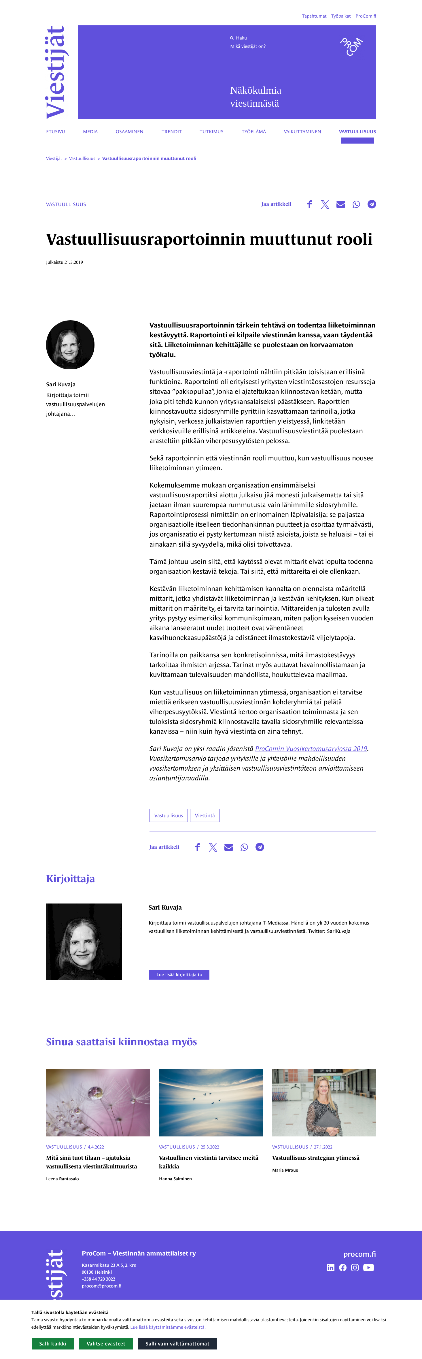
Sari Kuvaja (61, 385)
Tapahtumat (314, 16)
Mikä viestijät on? (248, 46)
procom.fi (359, 1254)
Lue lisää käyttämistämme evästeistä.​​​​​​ (168, 1327)
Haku (238, 38)
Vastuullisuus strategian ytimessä (315, 1158)
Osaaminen (129, 131)
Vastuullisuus (357, 131)
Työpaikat (341, 16)
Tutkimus (212, 131)
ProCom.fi (365, 16)
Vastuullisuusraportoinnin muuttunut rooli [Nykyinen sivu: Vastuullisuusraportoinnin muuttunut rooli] (149, 158)
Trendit (172, 131)
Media (90, 131)
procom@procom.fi (102, 1286)
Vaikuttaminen (302, 131)
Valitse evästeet (106, 1344)
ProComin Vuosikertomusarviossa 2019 (311, 748)
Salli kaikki (53, 1344)
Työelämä (254, 131)
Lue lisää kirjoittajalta (180, 975)
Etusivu (55, 131)
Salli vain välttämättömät (177, 1344)
